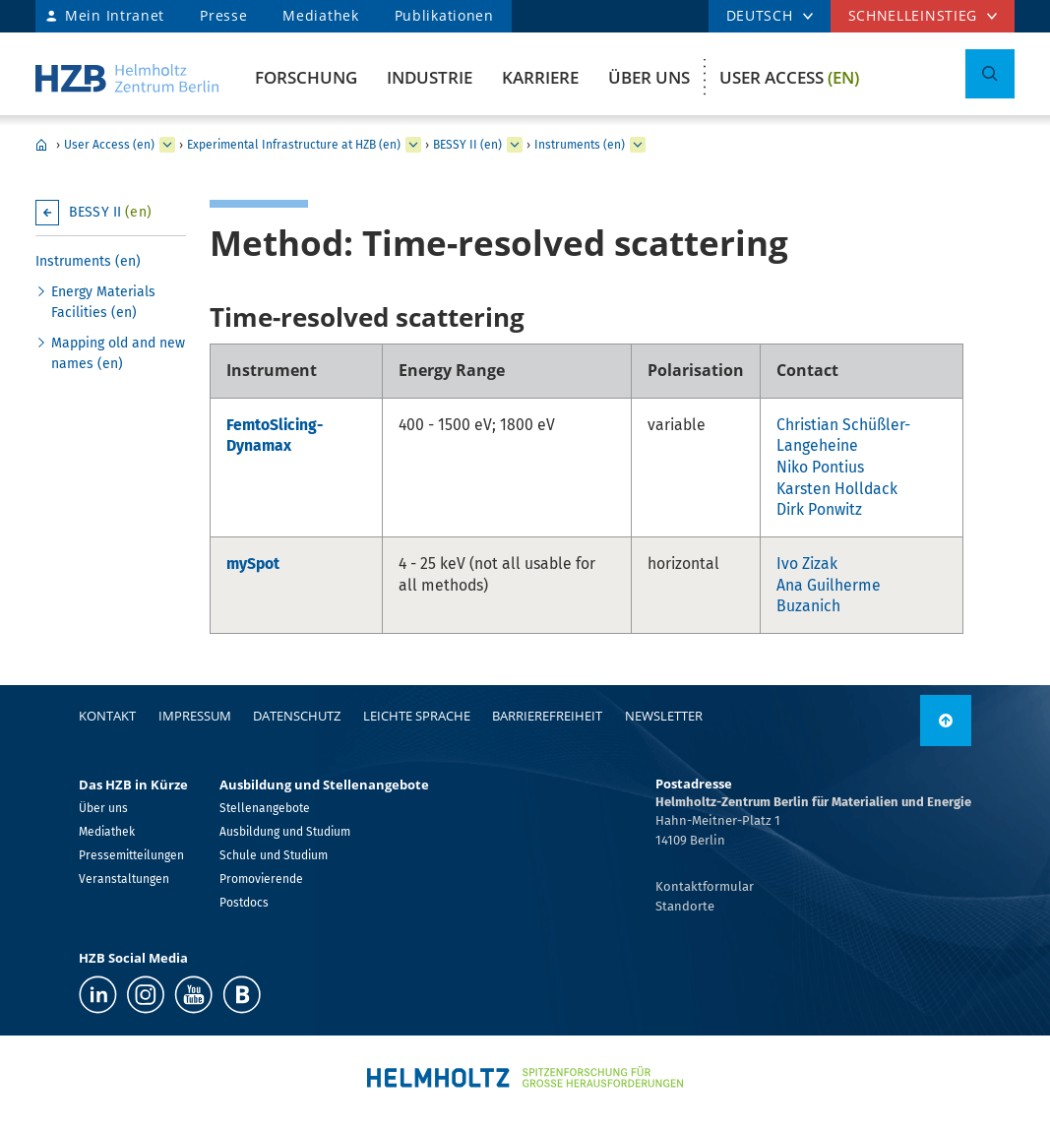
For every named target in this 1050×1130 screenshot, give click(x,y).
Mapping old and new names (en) (118, 353)
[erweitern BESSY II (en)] (515, 145)
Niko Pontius (820, 467)
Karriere (540, 77)
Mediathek (320, 15)
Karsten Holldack (836, 488)
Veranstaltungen (124, 879)
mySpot (252, 563)
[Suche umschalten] (990, 73)
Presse (223, 15)
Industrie (429, 77)
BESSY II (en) (467, 145)
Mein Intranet (114, 15)
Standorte (684, 906)
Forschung (306, 77)
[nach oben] (945, 720)
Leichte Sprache (416, 715)
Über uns (649, 77)
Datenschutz (296, 715)
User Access (789, 77)
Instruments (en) (579, 145)
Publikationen (444, 15)
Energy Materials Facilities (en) (103, 302)
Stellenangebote (264, 808)
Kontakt (107, 715)
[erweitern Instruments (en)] (638, 145)
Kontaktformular (704, 886)
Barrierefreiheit (547, 715)
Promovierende (261, 879)
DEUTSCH (759, 15)
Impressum (194, 715)
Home (41, 145)
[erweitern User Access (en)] (167, 145)
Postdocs (244, 903)
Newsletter (664, 715)
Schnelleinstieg (913, 15)
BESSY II (110, 212)
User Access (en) (109, 145)
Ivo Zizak (806, 563)
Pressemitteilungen (131, 855)
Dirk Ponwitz (819, 509)
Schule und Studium (273, 855)
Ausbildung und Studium (284, 832)
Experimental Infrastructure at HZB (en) (294, 145)
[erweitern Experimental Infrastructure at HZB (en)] (413, 145)
